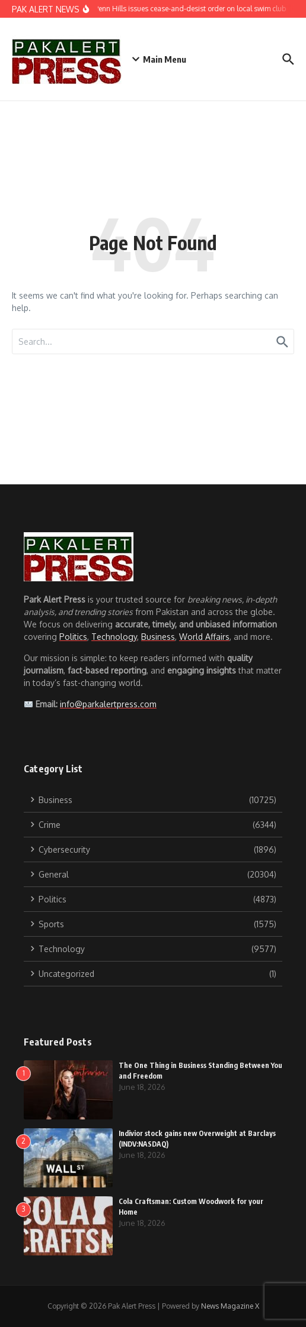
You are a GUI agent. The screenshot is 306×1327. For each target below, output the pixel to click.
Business (158, 637)
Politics (73, 637)
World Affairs (204, 637)
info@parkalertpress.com (108, 704)
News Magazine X (230, 1306)
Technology (114, 637)
